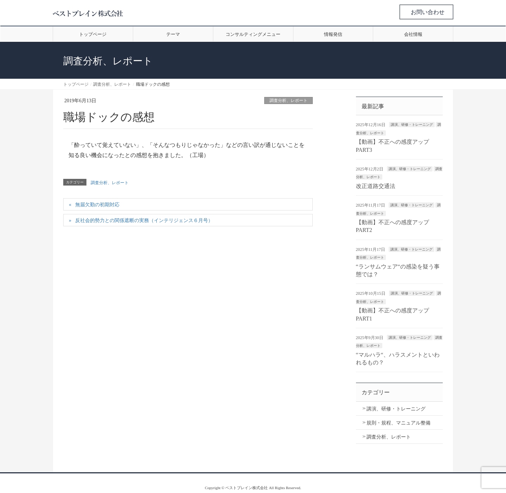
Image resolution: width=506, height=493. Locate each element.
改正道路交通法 (375, 186)
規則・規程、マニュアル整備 (398, 423)
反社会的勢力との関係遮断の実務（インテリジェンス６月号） (144, 220)
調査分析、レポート (288, 100)
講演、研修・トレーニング (412, 125)
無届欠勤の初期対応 (97, 204)
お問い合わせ (428, 12)
